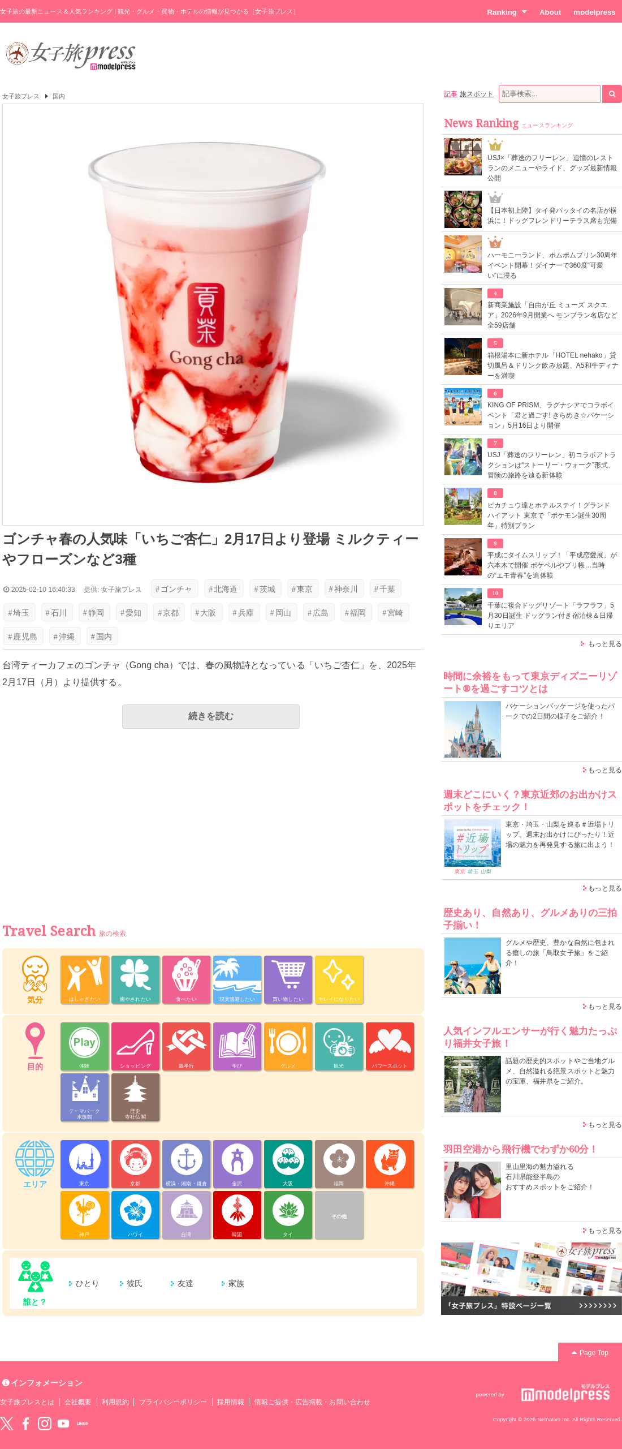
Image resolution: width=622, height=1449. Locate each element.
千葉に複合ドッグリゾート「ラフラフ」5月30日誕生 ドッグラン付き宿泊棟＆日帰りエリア (550, 615)
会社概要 (78, 1402)
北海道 (223, 589)
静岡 (93, 613)
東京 (302, 589)
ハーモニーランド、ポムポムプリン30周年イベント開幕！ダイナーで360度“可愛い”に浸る (552, 265)
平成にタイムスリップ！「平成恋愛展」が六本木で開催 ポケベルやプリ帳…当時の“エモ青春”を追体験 (552, 565)
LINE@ (82, 1423)
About (550, 12)
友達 (185, 1283)
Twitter (7, 1423)
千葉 (384, 589)
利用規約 (115, 1402)
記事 (450, 94)
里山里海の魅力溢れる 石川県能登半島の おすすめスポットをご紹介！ (550, 1177)
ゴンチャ (174, 589)
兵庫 (243, 613)
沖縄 (64, 636)
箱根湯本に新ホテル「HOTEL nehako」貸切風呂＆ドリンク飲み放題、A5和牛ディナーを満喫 (553, 365)
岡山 (280, 613)
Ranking (507, 11)
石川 (56, 613)
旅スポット (477, 94)
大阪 (205, 613)
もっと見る (605, 644)
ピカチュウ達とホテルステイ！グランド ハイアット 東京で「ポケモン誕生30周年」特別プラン (548, 515)
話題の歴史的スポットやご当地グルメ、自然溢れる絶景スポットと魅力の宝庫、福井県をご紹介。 (560, 1071)
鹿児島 (22, 636)
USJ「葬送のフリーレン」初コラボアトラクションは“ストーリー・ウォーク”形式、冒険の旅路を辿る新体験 (551, 465)
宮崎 (392, 613)
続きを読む (211, 716)
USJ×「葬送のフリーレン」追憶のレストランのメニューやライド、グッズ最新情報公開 (552, 168)
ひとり (88, 1283)
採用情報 (230, 1402)
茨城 (264, 589)
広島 (318, 613)
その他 (339, 1216)
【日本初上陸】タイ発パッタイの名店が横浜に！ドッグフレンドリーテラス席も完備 (552, 216)
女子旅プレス (21, 96)
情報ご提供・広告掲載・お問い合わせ (312, 1402)
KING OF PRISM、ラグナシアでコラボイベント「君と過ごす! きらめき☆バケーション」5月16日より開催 (550, 415)
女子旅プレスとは (27, 1402)
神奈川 (343, 589)
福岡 (355, 613)
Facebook (25, 1423)
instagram (44, 1423)
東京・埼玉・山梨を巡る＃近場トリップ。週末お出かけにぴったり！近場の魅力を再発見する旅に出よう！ (560, 834)
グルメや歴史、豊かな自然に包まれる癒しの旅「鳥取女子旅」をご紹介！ (560, 953)
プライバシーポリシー (173, 1402)
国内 (59, 96)
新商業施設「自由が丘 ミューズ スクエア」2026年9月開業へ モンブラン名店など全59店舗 (552, 315)
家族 (236, 1283)
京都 (168, 613)
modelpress (594, 12)
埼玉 (18, 613)
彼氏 (134, 1283)
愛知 (130, 613)
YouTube (63, 1423)
